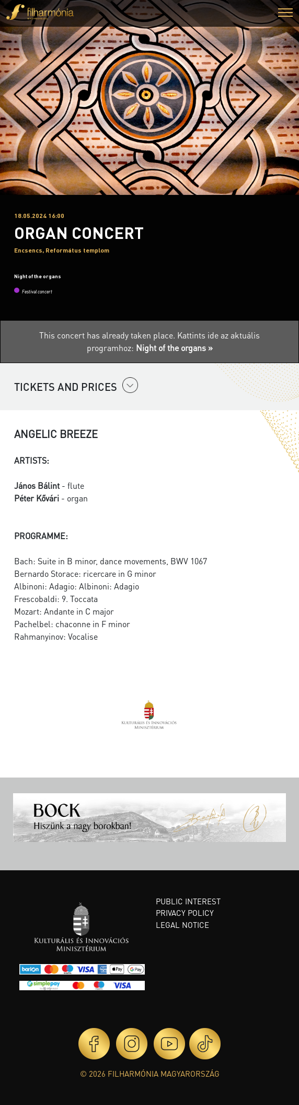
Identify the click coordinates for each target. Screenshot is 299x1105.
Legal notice (182, 925)
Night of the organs (37, 276)
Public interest (188, 901)
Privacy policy (185, 912)
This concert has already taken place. (108, 335)
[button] (285, 13)
